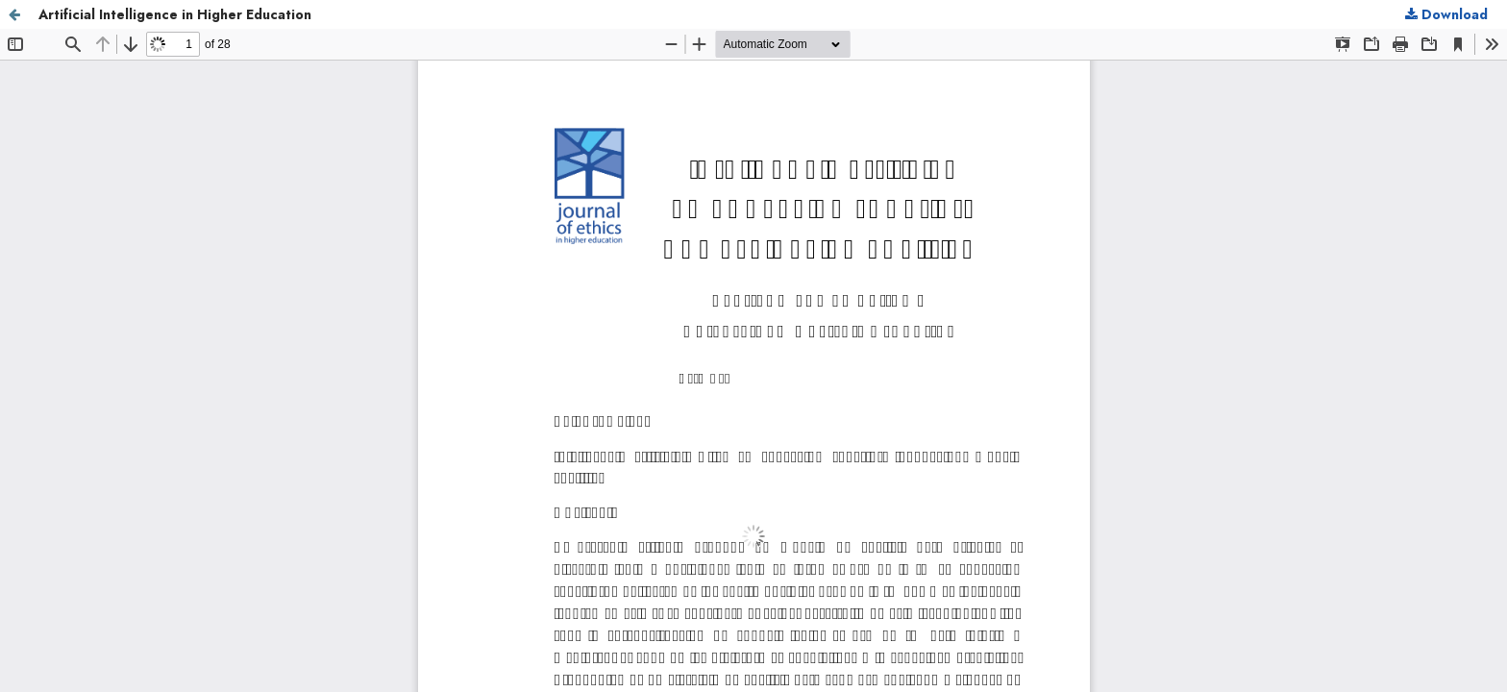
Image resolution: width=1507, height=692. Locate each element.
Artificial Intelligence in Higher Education (174, 14)
